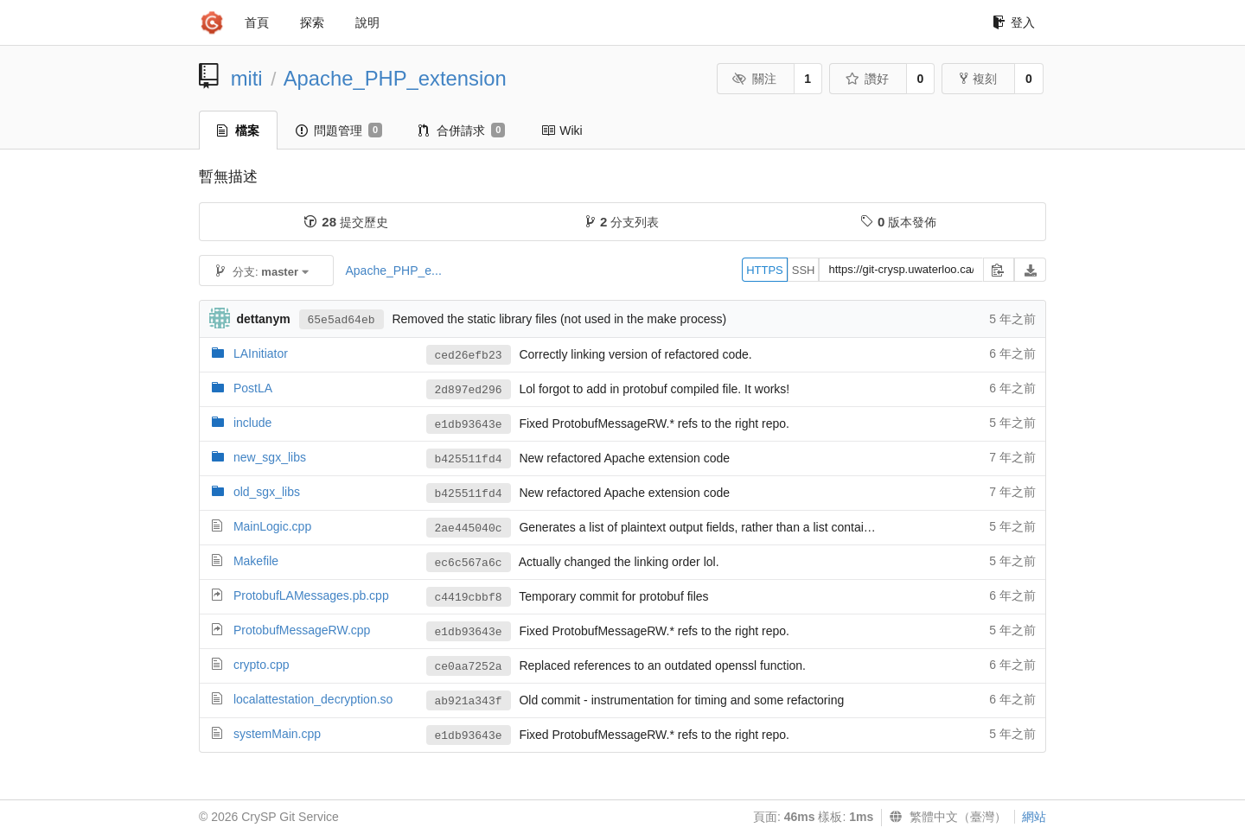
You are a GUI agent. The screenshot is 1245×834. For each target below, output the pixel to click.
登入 (1014, 22)
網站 (1034, 817)
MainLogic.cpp (272, 526)
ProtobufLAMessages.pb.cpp (311, 595)
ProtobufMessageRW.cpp (302, 630)
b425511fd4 (468, 459)
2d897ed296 (468, 390)
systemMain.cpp (277, 734)
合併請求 (461, 130)
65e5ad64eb (341, 320)
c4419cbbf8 (468, 597)
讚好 (867, 79)
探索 (312, 22)
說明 (367, 22)
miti (247, 78)
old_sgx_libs (266, 492)
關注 (754, 79)
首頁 (257, 22)
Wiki (561, 130)
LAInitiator (260, 353)
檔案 (238, 130)
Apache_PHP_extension (395, 78)
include (252, 423)
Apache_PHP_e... (393, 270)
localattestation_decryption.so (313, 699)
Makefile (255, 561)
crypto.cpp (261, 665)
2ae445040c (468, 528)
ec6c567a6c (468, 563)
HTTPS (764, 270)
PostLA (252, 388)
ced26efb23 (468, 355)
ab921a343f (468, 701)
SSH (803, 270)
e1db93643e (468, 424)
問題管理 (339, 130)
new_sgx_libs (269, 457)
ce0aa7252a (468, 666)
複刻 (978, 79)
